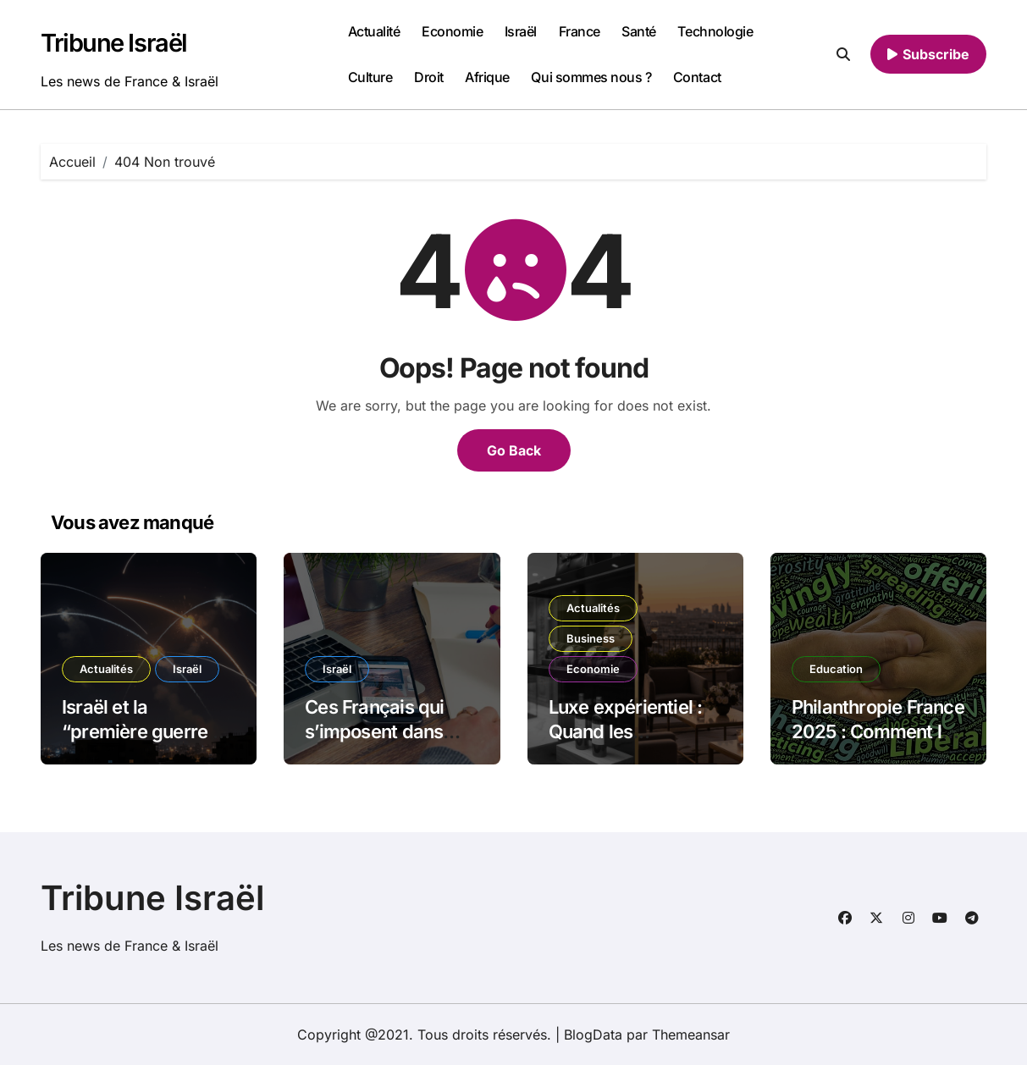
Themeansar (691, 1034)
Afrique (487, 77)
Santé (638, 31)
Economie (452, 31)
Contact (697, 77)
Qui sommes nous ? (591, 77)
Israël (521, 31)
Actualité (374, 31)
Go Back (514, 450)
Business (590, 638)
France (579, 31)
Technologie (715, 31)
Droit (429, 77)
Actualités (106, 669)
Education (836, 669)
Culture (370, 77)
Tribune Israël (114, 43)
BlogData (593, 1034)
